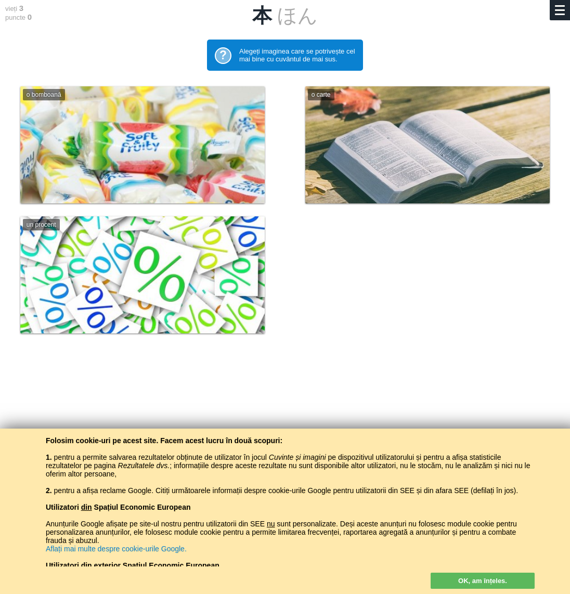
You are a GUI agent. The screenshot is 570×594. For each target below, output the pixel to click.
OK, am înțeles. (482, 581)
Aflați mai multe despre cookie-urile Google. (116, 549)
